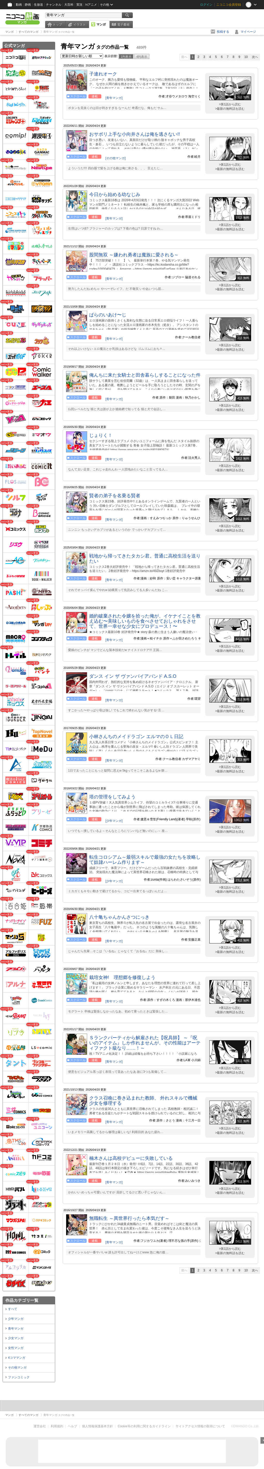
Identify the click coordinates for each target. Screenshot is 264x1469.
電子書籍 (123, 24)
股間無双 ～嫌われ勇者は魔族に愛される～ (134, 254)
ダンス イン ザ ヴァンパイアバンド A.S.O (132, 676)
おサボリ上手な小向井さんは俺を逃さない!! (134, 134)
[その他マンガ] (115, 158)
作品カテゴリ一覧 (21, 1300)
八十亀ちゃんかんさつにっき (119, 917)
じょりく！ (100, 435)
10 (246, 57)
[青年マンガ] (114, 98)
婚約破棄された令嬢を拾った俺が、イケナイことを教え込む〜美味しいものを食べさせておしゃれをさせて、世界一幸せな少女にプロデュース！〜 (145, 621)
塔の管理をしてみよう (112, 796)
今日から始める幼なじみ (114, 194)
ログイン (206, 4)
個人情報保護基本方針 (97, 1426)
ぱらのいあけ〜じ (107, 314)
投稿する (223, 31)
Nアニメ (91, 4)
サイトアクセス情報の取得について (200, 1426)
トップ (57, 24)
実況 (79, 4)
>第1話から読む (230, 104)
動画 (19, 4)
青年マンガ (15, 1328)
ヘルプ (72, 1426)
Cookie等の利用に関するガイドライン (144, 1426)
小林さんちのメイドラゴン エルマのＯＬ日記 (136, 736)
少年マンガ (15, 1319)
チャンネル (53, 4)
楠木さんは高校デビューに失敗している (131, 1158)
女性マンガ (15, 1348)
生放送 (38, 4)
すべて (12, 1309)
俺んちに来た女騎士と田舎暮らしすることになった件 (145, 375)
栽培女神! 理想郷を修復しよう (122, 977)
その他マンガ (17, 1367)
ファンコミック (19, 1377)
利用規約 (57, 1426)
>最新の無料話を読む (230, 109)
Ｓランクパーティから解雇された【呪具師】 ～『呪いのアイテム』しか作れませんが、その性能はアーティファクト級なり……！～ (145, 1043)
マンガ (101, 24)
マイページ (248, 31)
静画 (28, 4)
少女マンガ (15, 1338)
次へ (255, 57)
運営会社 (40, 1426)
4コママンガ (16, 1358)
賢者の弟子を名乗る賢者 (114, 495)
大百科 (68, 4)
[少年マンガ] (114, 821)
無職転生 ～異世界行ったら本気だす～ (129, 1218)
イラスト (79, 24)
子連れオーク (103, 74)
